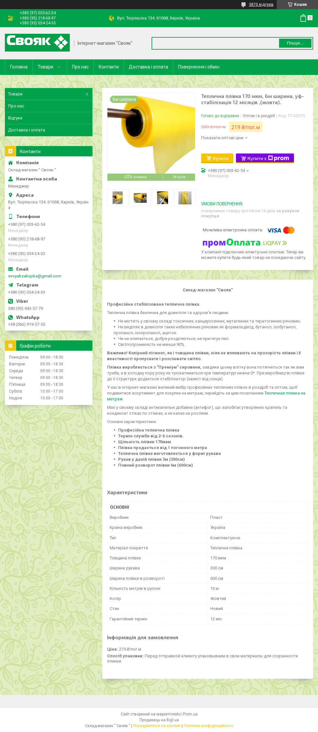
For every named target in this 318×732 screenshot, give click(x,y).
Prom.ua (190, 714)
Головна (19, 66)
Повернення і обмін (198, 66)
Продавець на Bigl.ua (159, 720)
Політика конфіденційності (208, 726)
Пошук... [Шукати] (295, 43)
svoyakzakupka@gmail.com (34, 276)
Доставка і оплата (148, 66)
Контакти (109, 66)
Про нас (80, 66)
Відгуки (15, 118)
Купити (220, 158)
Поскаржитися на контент (157, 726)
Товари (45, 66)
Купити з (268, 158)
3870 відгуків (261, 4)
